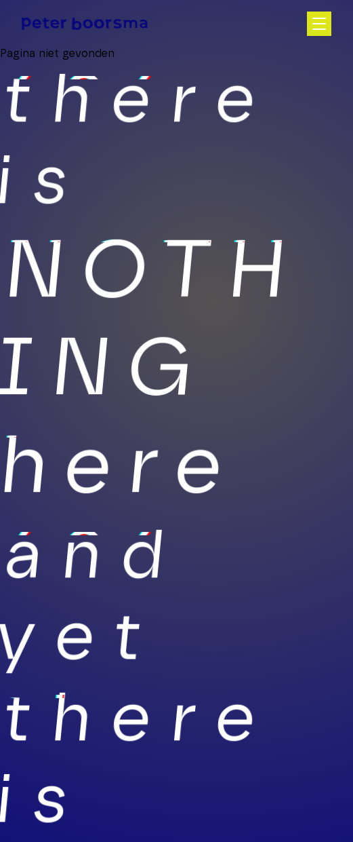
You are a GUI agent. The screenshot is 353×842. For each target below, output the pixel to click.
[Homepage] (85, 23)
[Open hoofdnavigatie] (319, 24)
